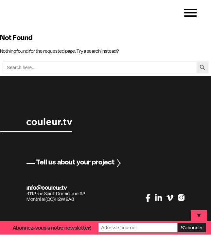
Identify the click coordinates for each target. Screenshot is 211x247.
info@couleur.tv (46, 187)
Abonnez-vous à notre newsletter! (52, 227)
